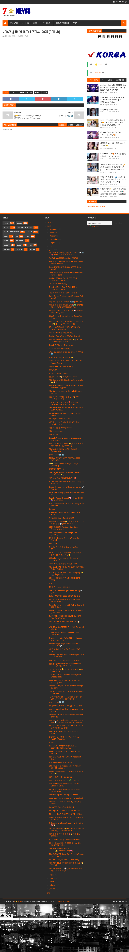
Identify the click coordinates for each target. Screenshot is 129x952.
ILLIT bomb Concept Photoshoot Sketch (64, 840)
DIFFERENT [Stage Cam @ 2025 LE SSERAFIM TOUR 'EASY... (63, 747)
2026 (49, 223)
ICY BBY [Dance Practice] (58, 373)
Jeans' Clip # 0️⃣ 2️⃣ (56, 455)
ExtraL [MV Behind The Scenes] (61, 345)
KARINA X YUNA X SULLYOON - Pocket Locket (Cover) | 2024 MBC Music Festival (112, 99)
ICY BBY (52, 742)
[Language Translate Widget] (99, 223)
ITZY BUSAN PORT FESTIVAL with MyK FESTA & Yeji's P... (64, 738)
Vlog (27, 236)
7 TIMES (97, 72)
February (53, 885)
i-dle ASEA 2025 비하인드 (59, 284)
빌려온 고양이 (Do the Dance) (60, 777)
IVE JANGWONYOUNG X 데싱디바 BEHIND (65, 706)
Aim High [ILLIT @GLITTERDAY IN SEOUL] (65, 811)
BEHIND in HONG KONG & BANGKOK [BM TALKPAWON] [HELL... (66, 387)
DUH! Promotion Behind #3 (60, 587)
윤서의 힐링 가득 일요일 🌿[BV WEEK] (64, 780)
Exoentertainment (62, 23)
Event (75, 23)
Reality (7, 245)
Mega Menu (14, 23)
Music (35, 23)
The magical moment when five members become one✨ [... (64, 473)
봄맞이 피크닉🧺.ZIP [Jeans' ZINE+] (63, 377)
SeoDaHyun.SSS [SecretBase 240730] (63, 258)
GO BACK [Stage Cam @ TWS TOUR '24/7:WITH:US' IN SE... (63, 279)
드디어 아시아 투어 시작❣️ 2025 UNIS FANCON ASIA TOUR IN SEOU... (64, 403)
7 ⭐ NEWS (98, 64)
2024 (49, 893)
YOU (50, 584)
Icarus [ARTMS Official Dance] (60, 762)
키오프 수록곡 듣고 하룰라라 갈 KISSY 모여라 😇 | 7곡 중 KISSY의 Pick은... (66, 323)
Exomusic (46, 23)
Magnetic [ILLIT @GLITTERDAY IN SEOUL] (65, 814)
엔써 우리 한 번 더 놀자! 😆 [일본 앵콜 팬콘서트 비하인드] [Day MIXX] (66, 444)
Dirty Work (53, 370)
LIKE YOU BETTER (56, 469)
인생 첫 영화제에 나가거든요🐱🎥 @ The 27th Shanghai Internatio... (65, 340)
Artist (13, 92)
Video (45, 92)
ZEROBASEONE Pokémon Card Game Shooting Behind (63, 528)
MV (17, 236)
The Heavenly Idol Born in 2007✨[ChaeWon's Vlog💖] (61, 850)
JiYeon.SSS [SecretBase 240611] (61, 807)
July (51, 246)
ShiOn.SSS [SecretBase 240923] (61, 518)
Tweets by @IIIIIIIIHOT (96, 206)
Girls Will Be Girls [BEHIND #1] (61, 366)
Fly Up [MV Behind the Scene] (60, 419)
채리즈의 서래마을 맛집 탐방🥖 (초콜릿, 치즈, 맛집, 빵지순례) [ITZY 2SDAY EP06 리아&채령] (112, 167)
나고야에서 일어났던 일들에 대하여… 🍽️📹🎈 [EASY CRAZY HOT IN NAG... (66, 254)
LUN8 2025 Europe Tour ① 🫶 (61, 357)
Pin (30, 245)
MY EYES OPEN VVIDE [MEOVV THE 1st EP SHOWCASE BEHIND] (66, 727)
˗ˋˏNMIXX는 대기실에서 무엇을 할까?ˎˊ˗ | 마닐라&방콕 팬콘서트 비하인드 (66, 698)
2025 (49, 226)
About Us (25, 23)
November (54, 233)
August (53, 243)
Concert (20, 249)
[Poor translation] (9, 916)
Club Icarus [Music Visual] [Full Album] (63, 795)
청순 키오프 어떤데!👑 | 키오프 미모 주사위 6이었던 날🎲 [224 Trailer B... (66, 522)
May (51, 875)
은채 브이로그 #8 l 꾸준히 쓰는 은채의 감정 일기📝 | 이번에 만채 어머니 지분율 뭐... (66, 721)
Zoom (29, 232)
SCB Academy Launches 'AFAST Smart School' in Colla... (64, 785)
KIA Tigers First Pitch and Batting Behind (65, 660)
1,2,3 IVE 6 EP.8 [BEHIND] (59, 348)
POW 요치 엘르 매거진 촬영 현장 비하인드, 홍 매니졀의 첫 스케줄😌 (66, 554)
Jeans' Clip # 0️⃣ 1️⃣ (56, 702)
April (52, 878)
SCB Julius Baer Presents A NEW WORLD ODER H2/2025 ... (65, 767)
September (54, 239)
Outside (52, 509)
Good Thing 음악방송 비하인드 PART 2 (64, 564)
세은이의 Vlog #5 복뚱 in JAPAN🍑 (62, 478)
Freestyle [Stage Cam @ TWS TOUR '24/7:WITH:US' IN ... (63, 288)
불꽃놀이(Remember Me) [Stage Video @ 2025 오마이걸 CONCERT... (65, 665)
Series (32, 249)
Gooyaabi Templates (62, 901)
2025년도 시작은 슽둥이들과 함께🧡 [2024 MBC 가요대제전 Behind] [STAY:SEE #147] (112, 122)
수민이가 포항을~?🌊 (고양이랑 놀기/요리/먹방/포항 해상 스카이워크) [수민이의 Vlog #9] (113, 179)
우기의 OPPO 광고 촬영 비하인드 (62, 333)
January (53, 889)
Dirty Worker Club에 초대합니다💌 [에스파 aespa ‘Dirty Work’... (66, 312)
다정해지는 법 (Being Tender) (60, 428)
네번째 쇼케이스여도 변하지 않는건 (63, 293)
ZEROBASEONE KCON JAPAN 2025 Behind (66, 798)
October (53, 236)
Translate (93, 226)
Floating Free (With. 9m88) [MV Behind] (64, 336)
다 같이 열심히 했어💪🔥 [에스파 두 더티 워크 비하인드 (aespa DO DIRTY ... (66, 829)
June (51, 250)
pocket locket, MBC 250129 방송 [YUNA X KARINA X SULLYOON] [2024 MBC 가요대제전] (113, 87)
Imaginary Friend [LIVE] (109, 109)
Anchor (7, 249)
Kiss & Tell (53, 544)
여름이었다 (53, 435)
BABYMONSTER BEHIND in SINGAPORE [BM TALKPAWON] (65, 617)
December (54, 229)
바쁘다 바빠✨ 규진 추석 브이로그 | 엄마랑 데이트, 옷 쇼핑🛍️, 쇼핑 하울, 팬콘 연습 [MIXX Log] (113, 191)
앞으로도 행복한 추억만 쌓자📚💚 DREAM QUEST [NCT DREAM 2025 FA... (66, 306)
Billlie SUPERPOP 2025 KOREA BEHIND (64, 596)
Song (6, 236)
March (52, 882)
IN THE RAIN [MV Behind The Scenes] (64, 860)
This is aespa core (56, 431)
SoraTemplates (37, 901)
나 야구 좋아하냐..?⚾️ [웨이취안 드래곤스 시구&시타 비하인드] (65, 869)
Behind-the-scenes (25, 92)
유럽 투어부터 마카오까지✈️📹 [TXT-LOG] (66, 302)
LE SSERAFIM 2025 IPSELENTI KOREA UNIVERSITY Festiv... (64, 328)
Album (6, 241)
